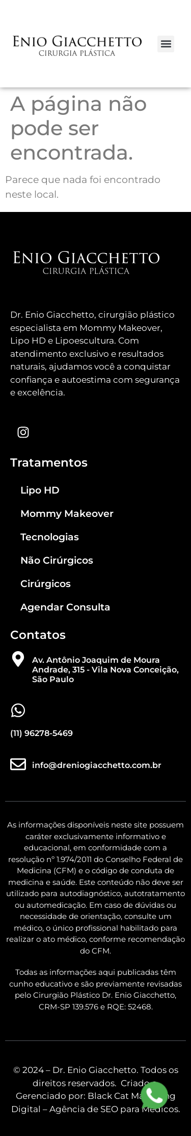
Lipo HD (40, 490)
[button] (165, 44)
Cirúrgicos (45, 584)
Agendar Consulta (65, 607)
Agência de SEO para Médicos (113, 1109)
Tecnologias (49, 537)
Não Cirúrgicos (56, 560)
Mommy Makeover (67, 513)
